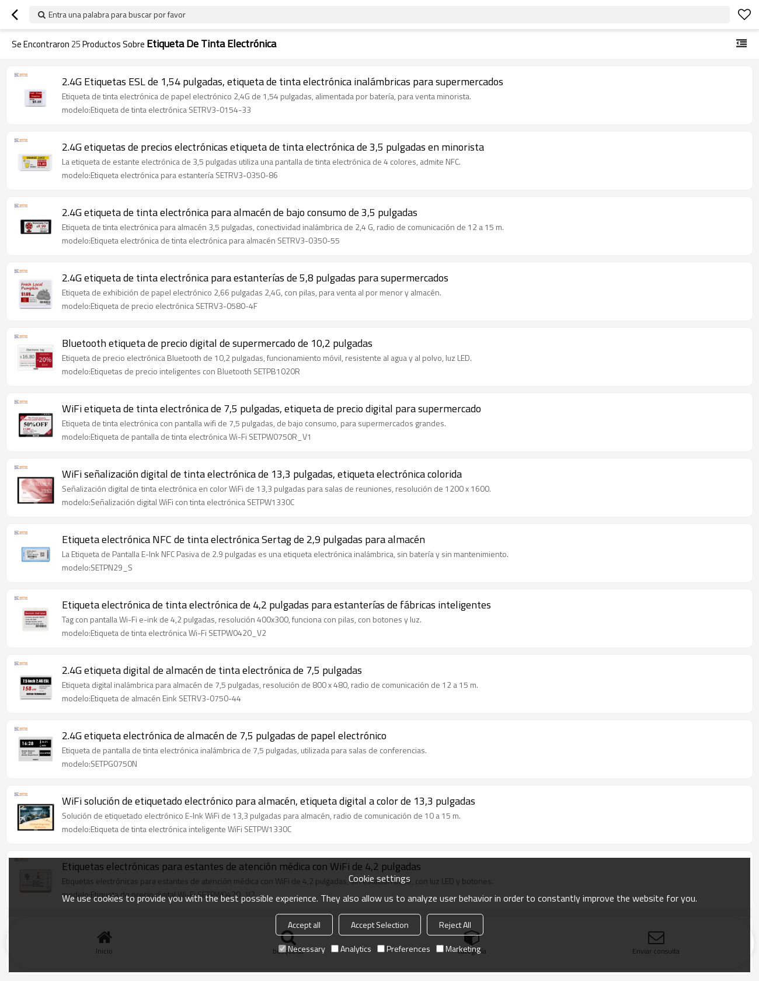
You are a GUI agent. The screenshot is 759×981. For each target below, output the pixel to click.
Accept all (304, 925)
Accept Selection (380, 925)
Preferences (403, 948)
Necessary (301, 948)
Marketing (458, 948)
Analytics (351, 948)
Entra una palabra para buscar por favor (117, 14)
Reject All (455, 925)
